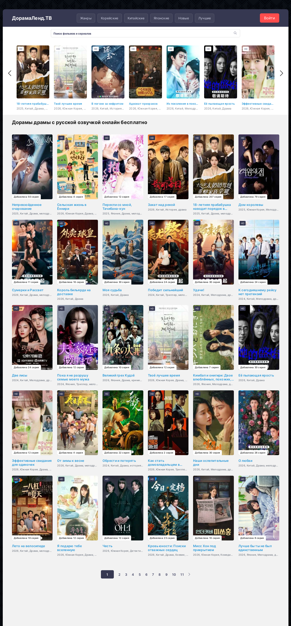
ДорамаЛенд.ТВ (33, 18)
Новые (183, 18)
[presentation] (9, 73)
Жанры (86, 18)
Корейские (109, 18)
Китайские (136, 18)
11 (182, 574)
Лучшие (204, 18)
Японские (161, 18)
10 (174, 574)
